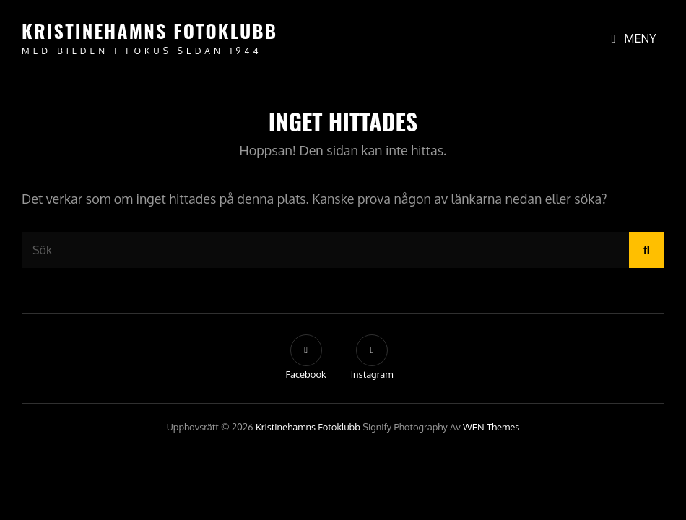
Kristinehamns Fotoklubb (149, 31)
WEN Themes (491, 427)
